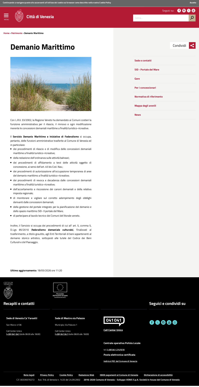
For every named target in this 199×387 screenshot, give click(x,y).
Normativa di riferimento (149, 98)
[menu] (6, 16)
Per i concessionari (145, 89)
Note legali (29, 376)
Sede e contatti (143, 62)
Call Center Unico (113, 330)
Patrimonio (16, 34)
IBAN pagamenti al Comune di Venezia (119, 376)
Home (6, 34)
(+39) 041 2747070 (115, 350)
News (138, 116)
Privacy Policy (47, 376)
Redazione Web (86, 376)
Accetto (193, 2)
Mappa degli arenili (145, 107)
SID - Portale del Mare (147, 71)
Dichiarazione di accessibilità (158, 376)
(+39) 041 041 (12, 335)
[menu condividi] (192, 46)
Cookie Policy (105, 2)
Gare (137, 80)
